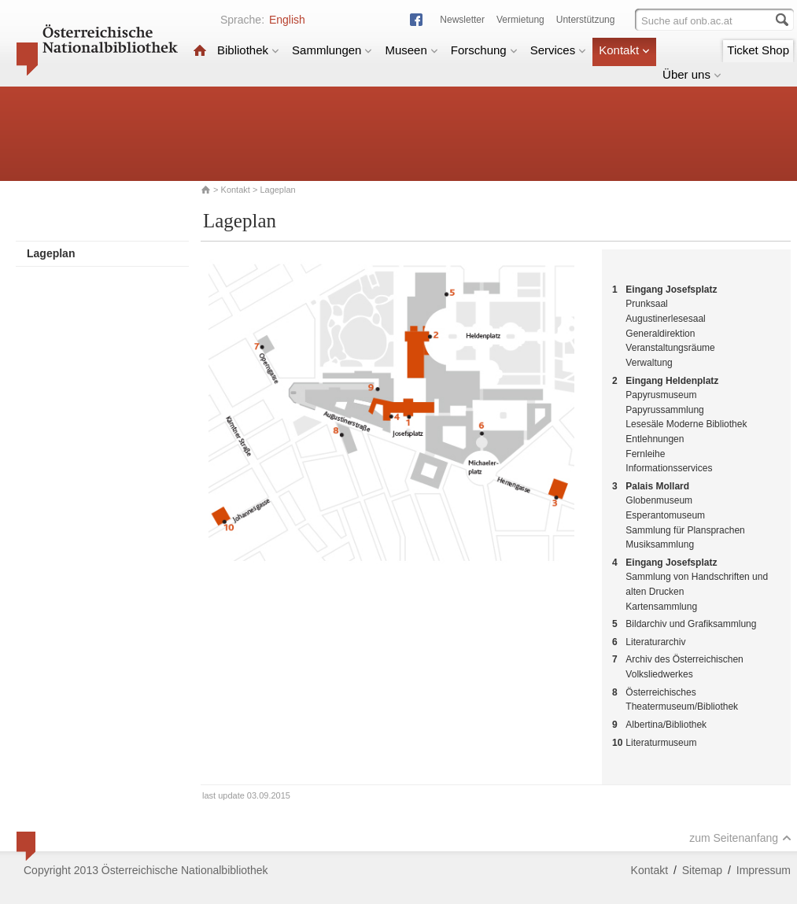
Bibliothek (248, 50)
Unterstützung (585, 19)
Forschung (484, 50)
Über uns (691, 74)
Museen (411, 50)
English (287, 19)
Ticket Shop (758, 50)
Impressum (763, 870)
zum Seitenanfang (740, 838)
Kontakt (624, 50)
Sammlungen (332, 50)
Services (558, 50)
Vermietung (520, 19)
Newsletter (462, 19)
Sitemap (702, 870)
